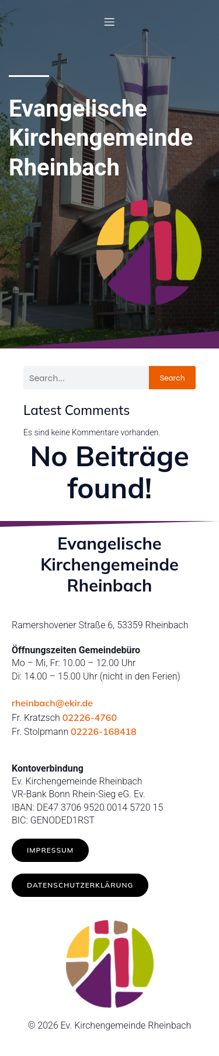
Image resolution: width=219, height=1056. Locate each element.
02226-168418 (104, 731)
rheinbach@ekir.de (52, 703)
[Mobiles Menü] (110, 21)
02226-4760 (89, 717)
